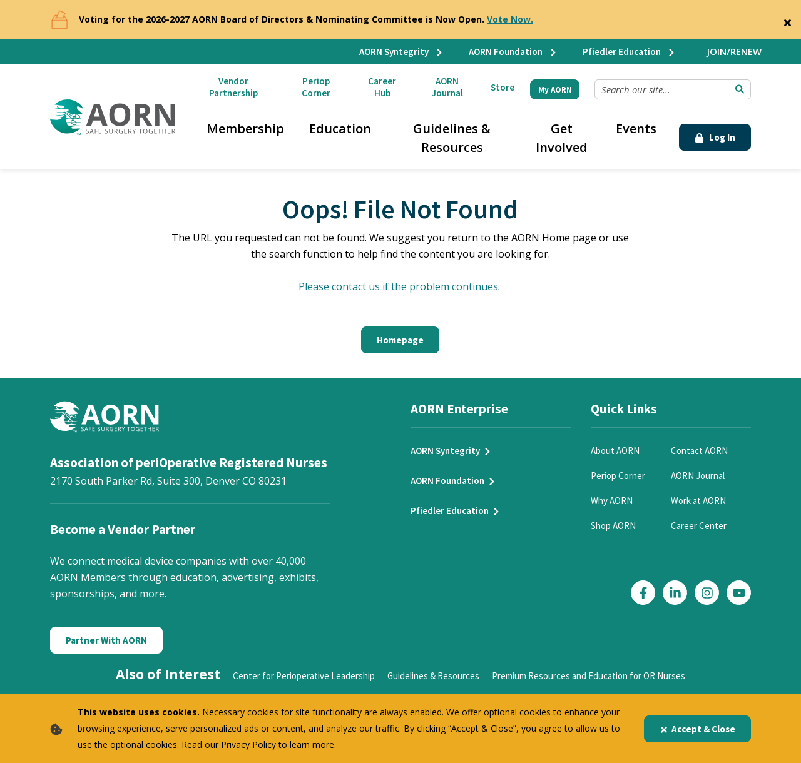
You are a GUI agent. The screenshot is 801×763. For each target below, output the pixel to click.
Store (502, 87)
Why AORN (612, 501)
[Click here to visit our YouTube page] (739, 592)
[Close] (787, 20)
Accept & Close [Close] (697, 729)
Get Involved (562, 138)
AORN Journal (447, 87)
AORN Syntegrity (401, 52)
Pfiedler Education (629, 52)
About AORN (615, 451)
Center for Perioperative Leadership (304, 676)
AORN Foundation (513, 52)
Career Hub (382, 87)
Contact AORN (699, 451)
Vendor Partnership (233, 87)
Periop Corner (316, 87)
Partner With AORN (106, 640)
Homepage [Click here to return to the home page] (400, 340)
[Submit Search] (739, 89)
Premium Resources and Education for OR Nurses (588, 676)
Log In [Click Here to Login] (715, 137)
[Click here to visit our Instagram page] (707, 592)
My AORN (555, 89)
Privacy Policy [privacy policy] (248, 744)
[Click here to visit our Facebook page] (643, 592)
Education (340, 128)
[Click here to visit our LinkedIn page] (675, 592)
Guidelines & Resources (452, 138)
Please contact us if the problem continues (398, 286)
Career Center (699, 526)
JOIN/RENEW (734, 51)
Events (636, 128)
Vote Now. (510, 19)
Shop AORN (613, 526)
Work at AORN (698, 501)
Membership (245, 128)
